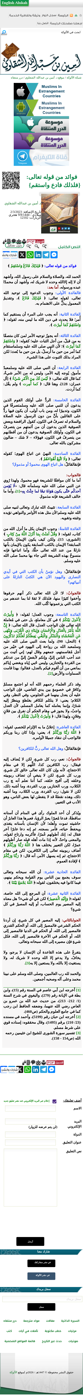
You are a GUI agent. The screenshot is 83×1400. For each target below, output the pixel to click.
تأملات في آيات (28, 1331)
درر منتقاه (10, 1320)
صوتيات (73, 1341)
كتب (9, 1331)
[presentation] (47, 1224)
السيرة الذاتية (70, 1320)
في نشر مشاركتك (42, 1262)
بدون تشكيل (14, 245)
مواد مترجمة (31, 1320)
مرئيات (72, 1331)
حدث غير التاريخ (52, 1341)
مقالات (50, 1320)
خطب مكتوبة (53, 1331)
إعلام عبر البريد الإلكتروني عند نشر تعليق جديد (27, 1101)
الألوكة (13, 1372)
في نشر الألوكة (43, 1275)
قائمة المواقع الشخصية (19, 1341)
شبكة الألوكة (74, 77)
